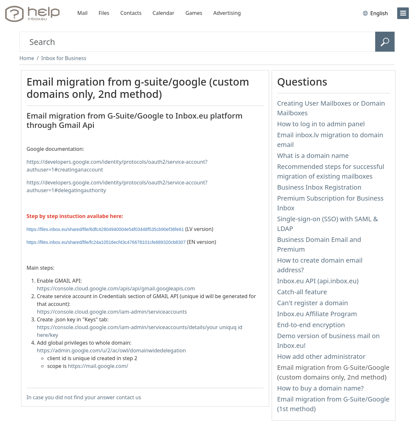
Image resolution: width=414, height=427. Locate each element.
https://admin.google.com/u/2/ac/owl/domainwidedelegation (111, 350)
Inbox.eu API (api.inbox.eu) (318, 280)
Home (26, 58)
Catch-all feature (302, 291)
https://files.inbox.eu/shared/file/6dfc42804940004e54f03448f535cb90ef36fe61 (105, 229)
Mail (82, 12)
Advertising (227, 12)
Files (104, 12)
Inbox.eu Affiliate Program (317, 313)
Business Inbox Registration (319, 187)
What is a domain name (313, 155)
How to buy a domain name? (320, 388)
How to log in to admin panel (321, 124)
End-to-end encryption (311, 324)
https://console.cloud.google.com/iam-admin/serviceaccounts (112, 311)
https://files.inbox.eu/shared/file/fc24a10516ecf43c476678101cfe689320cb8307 (106, 242)
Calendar (164, 12)
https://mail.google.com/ (98, 366)
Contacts (131, 12)
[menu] (403, 13)
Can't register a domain (312, 302)
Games (193, 12)
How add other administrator (321, 356)
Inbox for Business (63, 58)
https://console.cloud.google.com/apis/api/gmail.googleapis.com (116, 288)
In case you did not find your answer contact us (84, 397)
